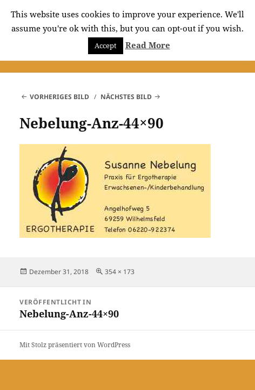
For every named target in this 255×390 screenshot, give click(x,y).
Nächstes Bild (126, 96)
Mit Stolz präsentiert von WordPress (74, 344)
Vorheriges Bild (59, 96)
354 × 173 (120, 271)
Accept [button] (106, 45)
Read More (147, 45)
